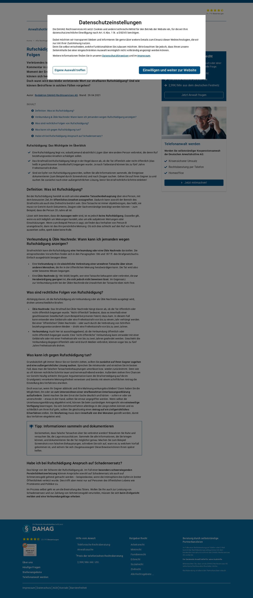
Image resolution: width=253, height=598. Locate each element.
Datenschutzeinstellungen (110, 22)
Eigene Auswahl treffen (70, 70)
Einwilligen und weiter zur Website (169, 70)
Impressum (143, 55)
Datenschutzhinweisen (115, 55)
